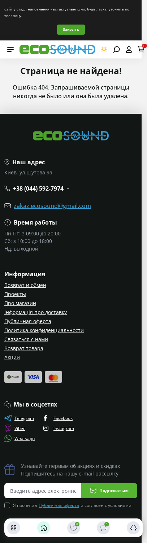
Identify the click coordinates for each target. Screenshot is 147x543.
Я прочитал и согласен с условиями (72, 505)
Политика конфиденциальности (44, 330)
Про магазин (20, 303)
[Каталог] (13, 527)
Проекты (15, 294)
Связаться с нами (26, 339)
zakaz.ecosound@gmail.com (52, 205)
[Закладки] (73, 527)
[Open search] (116, 49)
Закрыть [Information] (71, 29)
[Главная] (43, 527)
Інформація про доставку (35, 312)
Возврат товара (23, 348)
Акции (12, 357)
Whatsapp (19, 438)
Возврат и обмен (25, 285)
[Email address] (43, 490)
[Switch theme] (104, 49)
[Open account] (129, 49)
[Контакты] (133, 527)
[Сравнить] (103, 527)
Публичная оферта (27, 321)
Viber (14, 428)
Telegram (19, 418)
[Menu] (10, 49)
